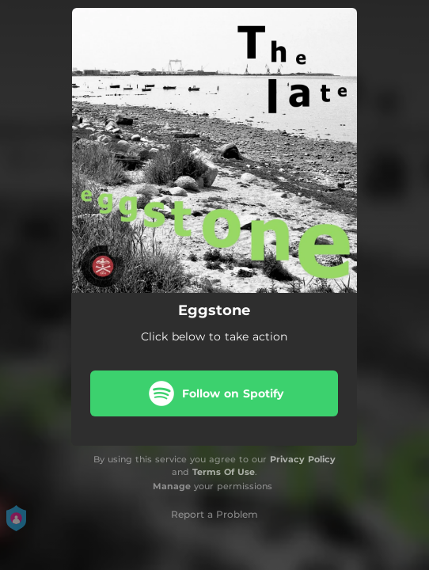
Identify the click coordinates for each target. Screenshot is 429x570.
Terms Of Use (223, 471)
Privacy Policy (303, 459)
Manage (172, 486)
